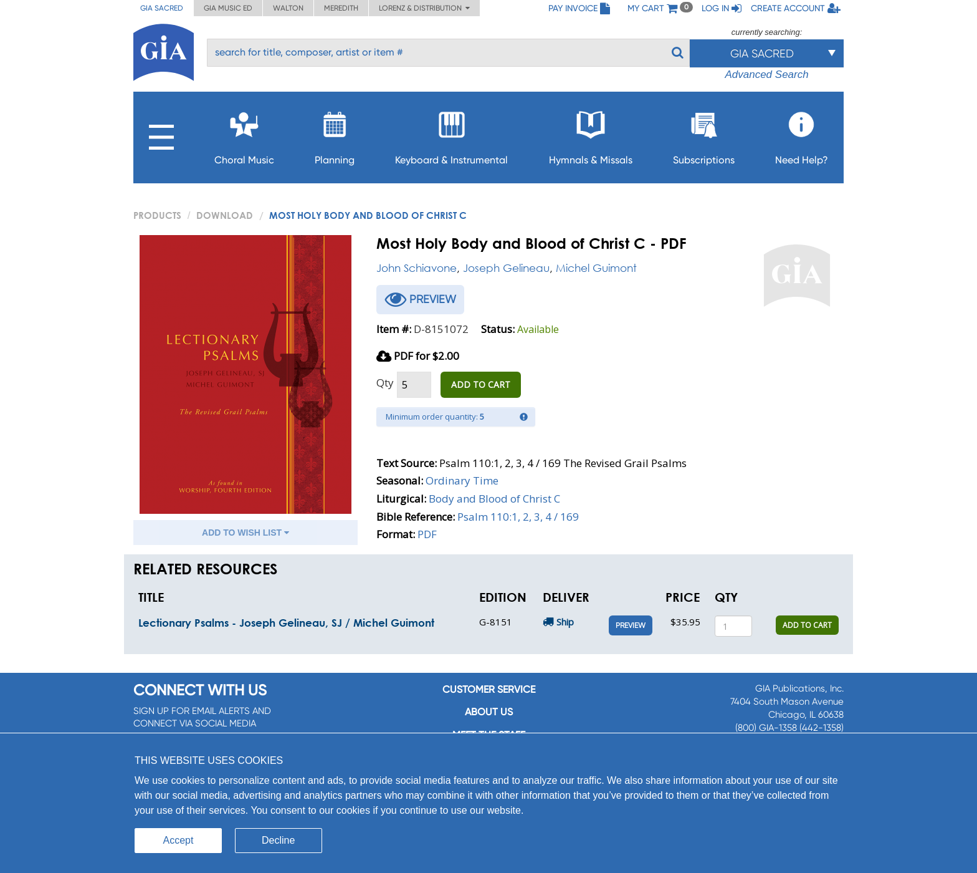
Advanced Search (766, 74)
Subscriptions (704, 134)
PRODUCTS (157, 215)
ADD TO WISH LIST (245, 533)
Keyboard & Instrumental (451, 134)
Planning (335, 134)
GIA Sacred (161, 8)
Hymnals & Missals (590, 134)
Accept (178, 840)
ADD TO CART (480, 384)
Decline (278, 840)
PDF (427, 534)
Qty (385, 382)
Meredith (341, 8)
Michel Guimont (596, 267)
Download (224, 215)
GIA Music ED (228, 8)
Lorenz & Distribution (424, 8)
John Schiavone (416, 267)
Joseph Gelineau (506, 267)
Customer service (488, 689)
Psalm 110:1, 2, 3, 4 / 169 (518, 516)
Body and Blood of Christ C (494, 498)
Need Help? (801, 134)
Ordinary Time (462, 480)
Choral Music (244, 134)
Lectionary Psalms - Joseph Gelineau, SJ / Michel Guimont (286, 623)
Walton (288, 8)
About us (489, 712)
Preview (631, 625)
